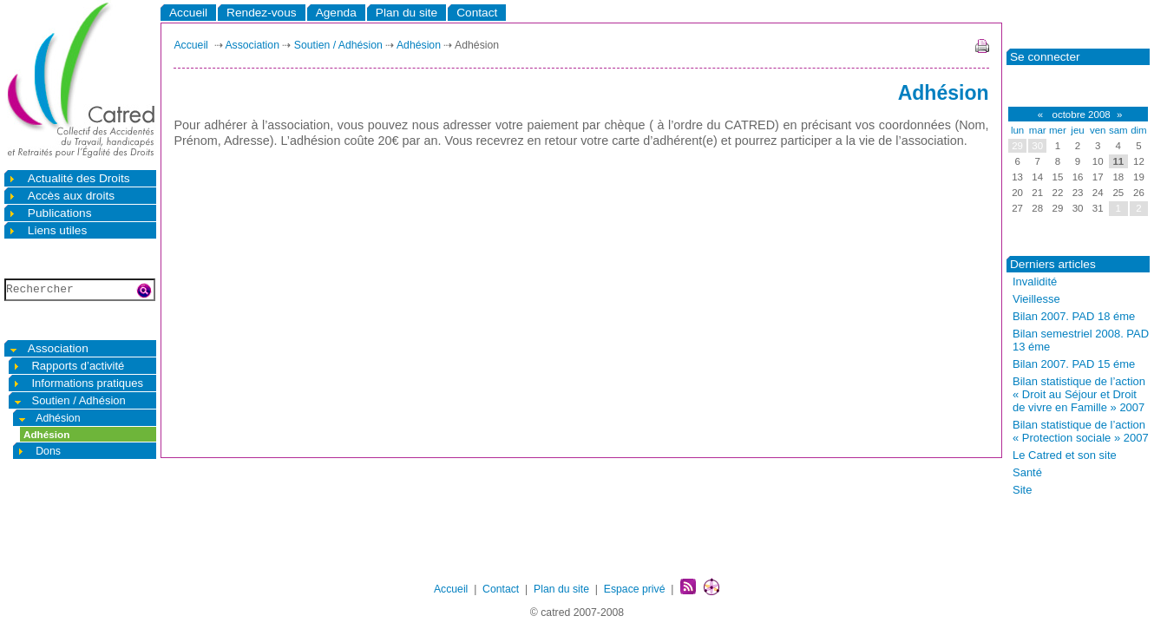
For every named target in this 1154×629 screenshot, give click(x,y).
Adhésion (48, 417)
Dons (38, 450)
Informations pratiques (77, 383)
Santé (1027, 472)
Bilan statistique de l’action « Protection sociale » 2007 (1081, 431)
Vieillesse (1036, 298)
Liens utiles (47, 230)
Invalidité (1035, 281)
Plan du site (406, 12)
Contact (476, 12)
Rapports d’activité (68, 365)
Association (48, 348)
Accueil (188, 12)
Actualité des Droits (69, 178)
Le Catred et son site (1065, 455)
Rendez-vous (261, 12)
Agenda (336, 12)
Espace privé (635, 589)
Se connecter (1045, 56)
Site (1022, 489)
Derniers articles (1053, 264)
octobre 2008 (1079, 114)
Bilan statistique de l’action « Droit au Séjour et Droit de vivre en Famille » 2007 (1079, 394)
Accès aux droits (61, 195)
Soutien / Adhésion (69, 400)
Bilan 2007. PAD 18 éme (1074, 316)
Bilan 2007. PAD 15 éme (1074, 363)
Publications (50, 212)
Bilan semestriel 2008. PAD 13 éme (1081, 340)
